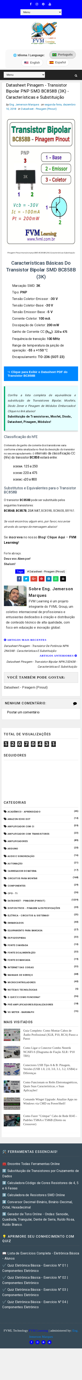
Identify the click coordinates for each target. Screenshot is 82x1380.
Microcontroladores (22, 983)
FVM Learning (38, 1331)
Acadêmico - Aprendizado (24, 812)
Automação (15, 864)
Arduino (13, 849)
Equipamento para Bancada (25, 931)
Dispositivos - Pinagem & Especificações (34, 909)
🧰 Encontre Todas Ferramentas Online (31, 1165)
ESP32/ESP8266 (17, 938)
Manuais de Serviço (20, 976)
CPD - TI (12, 894)
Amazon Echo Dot (19, 820)
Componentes (17, 887)
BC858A (17, 467)
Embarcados (16, 924)
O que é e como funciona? (24, 998)
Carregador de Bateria (22, 872)
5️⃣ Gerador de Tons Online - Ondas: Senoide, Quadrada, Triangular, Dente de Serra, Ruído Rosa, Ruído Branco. (38, 1220)
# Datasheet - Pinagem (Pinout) (46, 572)
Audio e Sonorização (21, 857)
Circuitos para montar (22, 879)
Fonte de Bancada (19, 961)
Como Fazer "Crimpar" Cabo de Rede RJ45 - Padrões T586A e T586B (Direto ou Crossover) (50, 1121)
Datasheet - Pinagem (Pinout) (39, 109)
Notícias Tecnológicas (22, 991)
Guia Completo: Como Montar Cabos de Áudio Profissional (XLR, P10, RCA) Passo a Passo (50, 1035)
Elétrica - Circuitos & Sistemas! (28, 916)
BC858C (17, 480)
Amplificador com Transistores (28, 835)
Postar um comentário (23, 713)
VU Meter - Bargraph (21, 1013)
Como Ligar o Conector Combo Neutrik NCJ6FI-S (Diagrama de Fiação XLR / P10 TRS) (49, 1052)
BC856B (9, 511)
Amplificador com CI (21, 827)
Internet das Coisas (21, 968)
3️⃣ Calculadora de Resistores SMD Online (33, 1196)
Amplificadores (18, 842)
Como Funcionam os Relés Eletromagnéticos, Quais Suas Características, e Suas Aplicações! (50, 1087)
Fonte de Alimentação (21, 953)
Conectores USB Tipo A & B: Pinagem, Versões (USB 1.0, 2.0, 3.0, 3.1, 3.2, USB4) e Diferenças (50, 1070)
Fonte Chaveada (18, 946)
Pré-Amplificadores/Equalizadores (30, 1005)
